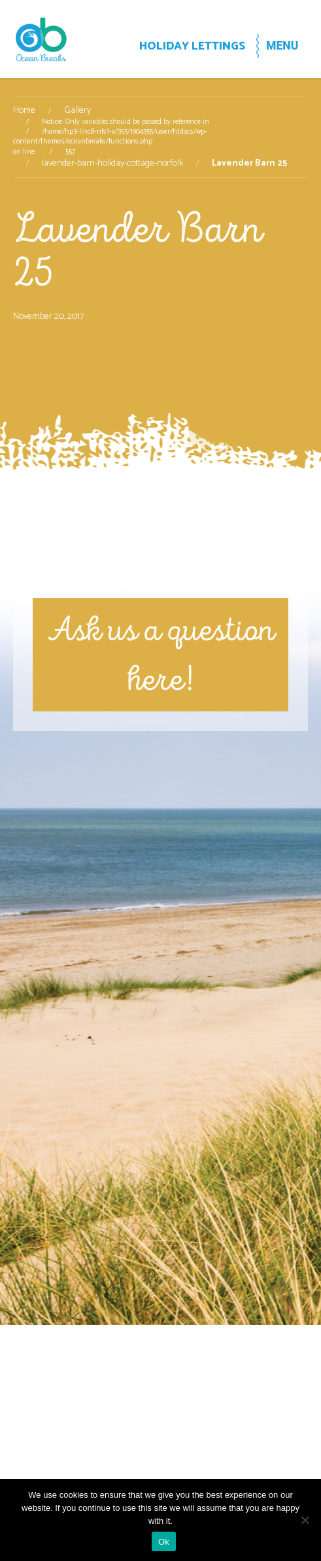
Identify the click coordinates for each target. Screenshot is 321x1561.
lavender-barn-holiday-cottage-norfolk (112, 163)
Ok (163, 1542)
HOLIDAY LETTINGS (192, 46)
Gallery (77, 110)
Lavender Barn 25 (137, 250)
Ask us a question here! (161, 654)
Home (24, 110)
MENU (282, 45)
